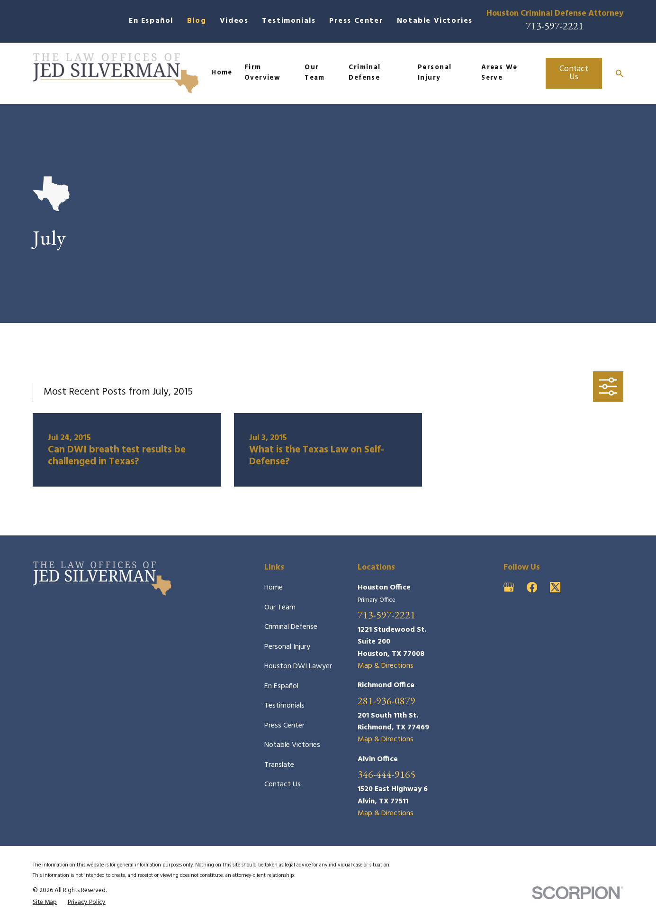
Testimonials (288, 21)
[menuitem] (45, 902)
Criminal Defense (290, 627)
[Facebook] (532, 587)
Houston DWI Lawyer (298, 666)
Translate (279, 765)
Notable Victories (435, 21)
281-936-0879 (386, 701)
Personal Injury (287, 647)
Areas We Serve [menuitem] (499, 73)
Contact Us (573, 73)
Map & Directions (385, 666)
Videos (234, 21)
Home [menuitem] (222, 72)
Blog (196, 21)
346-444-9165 (386, 774)
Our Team (280, 607)
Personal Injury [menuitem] (435, 73)
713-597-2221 (555, 26)
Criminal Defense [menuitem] (365, 73)
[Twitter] (555, 587)
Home (273, 587)
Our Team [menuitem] (315, 73)
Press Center (356, 21)
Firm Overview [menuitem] (262, 73)
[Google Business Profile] (508, 587)
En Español (151, 21)
